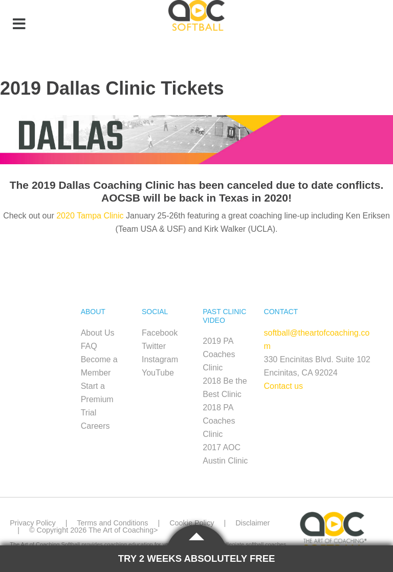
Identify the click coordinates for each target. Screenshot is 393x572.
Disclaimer (252, 523)
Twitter (154, 346)
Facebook (160, 332)
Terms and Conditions (112, 523)
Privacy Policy (33, 523)
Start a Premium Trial (97, 399)
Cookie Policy (191, 523)
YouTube (158, 372)
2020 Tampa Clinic (89, 215)
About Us (98, 332)
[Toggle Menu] (19, 24)
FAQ (89, 346)
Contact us (283, 386)
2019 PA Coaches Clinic (219, 354)
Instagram (160, 359)
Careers (95, 426)
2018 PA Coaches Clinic (219, 420)
